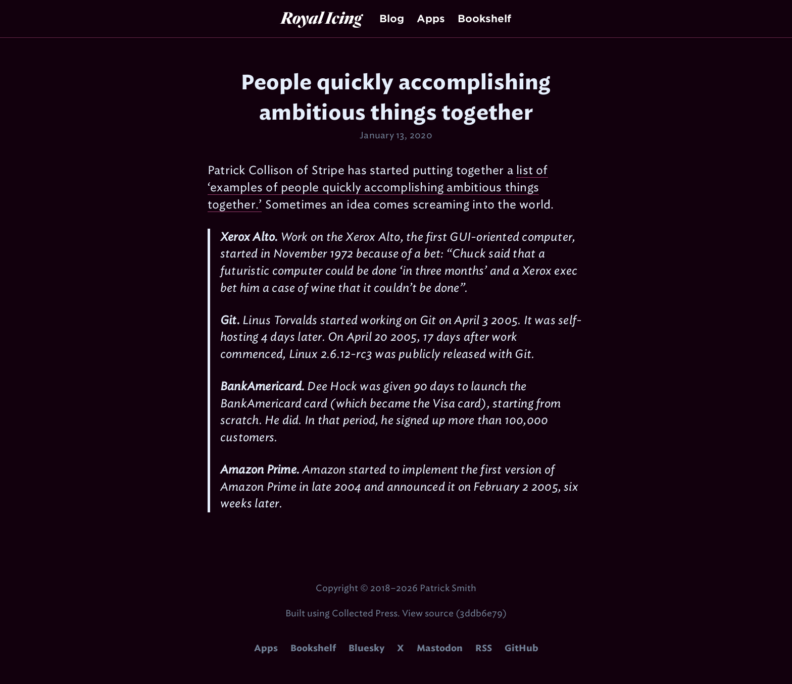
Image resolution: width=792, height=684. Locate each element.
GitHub (521, 648)
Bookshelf (484, 19)
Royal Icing (321, 17)
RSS (483, 648)
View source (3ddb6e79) (454, 613)
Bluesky (366, 648)
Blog (391, 19)
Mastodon (440, 648)
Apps (431, 19)
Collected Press (365, 613)
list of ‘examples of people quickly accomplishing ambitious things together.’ (378, 187)
